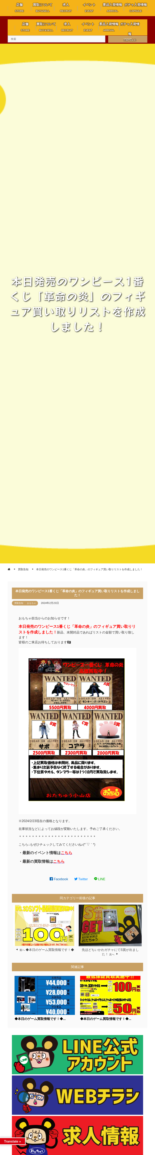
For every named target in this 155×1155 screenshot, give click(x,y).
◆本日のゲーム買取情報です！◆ (50, 949)
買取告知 (18, 603)
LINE (99, 879)
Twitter (81, 879)
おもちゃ (31, 603)
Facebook (59, 879)
